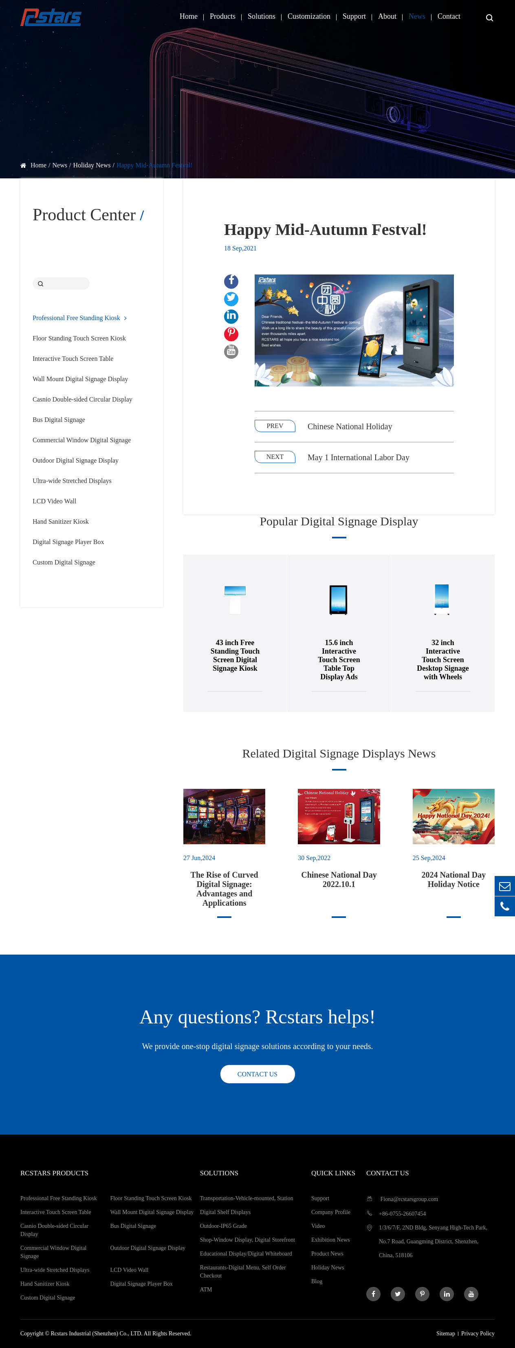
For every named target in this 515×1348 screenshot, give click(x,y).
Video (318, 1226)
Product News (327, 1254)
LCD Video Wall (54, 501)
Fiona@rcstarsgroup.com (402, 1198)
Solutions (261, 16)
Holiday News (91, 165)
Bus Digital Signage (59, 419)
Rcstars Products (54, 1173)
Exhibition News (330, 1240)
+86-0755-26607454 (396, 1213)
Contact (449, 16)
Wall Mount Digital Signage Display (80, 378)
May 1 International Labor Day (358, 457)
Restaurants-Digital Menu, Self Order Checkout (243, 1272)
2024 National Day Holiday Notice (453, 879)
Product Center (88, 214)
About (387, 16)
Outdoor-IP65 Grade (223, 1226)
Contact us (257, 1074)
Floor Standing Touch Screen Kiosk (79, 338)
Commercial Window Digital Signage (82, 440)
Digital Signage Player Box (68, 541)
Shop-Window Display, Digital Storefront (247, 1240)
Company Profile (330, 1212)
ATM (206, 1290)
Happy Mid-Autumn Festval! (155, 165)
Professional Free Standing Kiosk (80, 317)
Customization (309, 16)
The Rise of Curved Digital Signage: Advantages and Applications (224, 888)
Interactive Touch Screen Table (73, 358)
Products (222, 16)
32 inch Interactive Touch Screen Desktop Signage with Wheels (454, 660)
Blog (316, 1281)
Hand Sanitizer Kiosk (61, 521)
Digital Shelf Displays (225, 1212)
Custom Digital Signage (64, 562)
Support (354, 16)
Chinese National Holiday (350, 426)
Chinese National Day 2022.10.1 (339, 879)
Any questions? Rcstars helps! (257, 1016)
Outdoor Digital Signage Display (76, 460)
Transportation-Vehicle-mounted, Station (246, 1198)
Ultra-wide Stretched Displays (72, 480)
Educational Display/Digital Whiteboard (246, 1254)
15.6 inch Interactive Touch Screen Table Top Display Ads (350, 660)
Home (189, 16)
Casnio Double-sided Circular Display (82, 399)
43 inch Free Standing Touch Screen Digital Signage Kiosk (246, 655)
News (417, 16)
